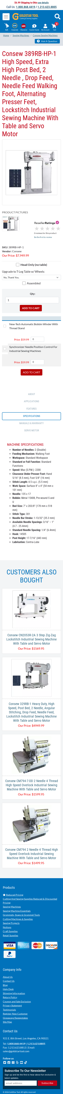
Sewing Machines (12, 897)
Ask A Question (47, 41)
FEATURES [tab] (31, 399)
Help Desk (8, 979)
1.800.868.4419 (25, 7)
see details (43, 2)
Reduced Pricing (13, 885)
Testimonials (9, 1000)
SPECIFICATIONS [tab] (31, 406)
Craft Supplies (10, 921)
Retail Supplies (10, 925)
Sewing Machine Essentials (17, 901)
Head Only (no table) (33, 255)
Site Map (7, 1012)
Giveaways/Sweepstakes (15, 1008)
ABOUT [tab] (31, 384)
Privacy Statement (12, 996)
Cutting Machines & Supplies (18, 909)
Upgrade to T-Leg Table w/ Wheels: (23, 262)
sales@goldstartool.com (16, 1041)
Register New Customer (15, 1004)
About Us (8, 967)
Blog (5, 975)
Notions (7, 917)
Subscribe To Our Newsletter (25, 1061)
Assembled (34, 274)
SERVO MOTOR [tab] (31, 420)
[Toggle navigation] (6, 16)
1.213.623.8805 (47, 7)
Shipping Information (14, 983)
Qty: (32, 284)
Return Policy (10, 987)
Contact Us (8, 971)
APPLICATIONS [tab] (31, 391)
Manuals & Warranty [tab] (31, 413)
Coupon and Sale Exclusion (17, 991)
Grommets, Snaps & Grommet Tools (21, 905)
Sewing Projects (11, 913)
